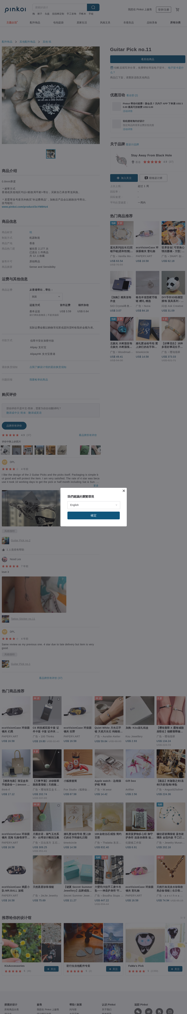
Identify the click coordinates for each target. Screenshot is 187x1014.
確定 (94, 515)
